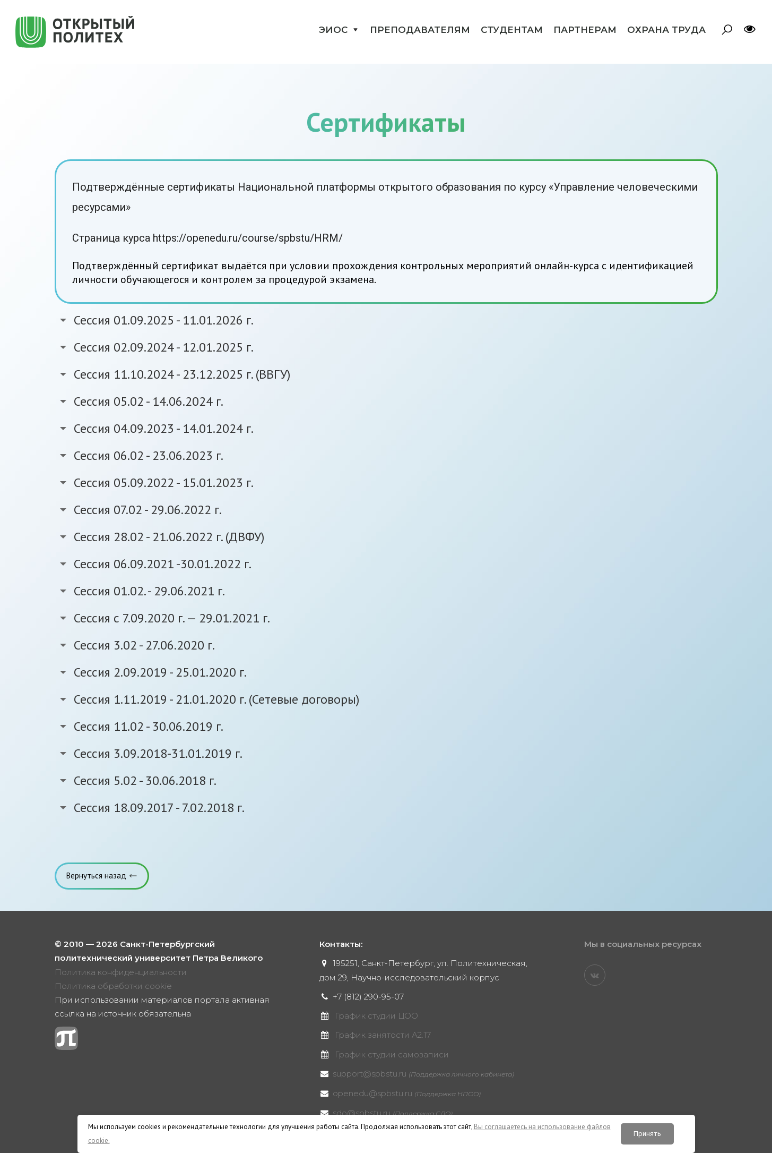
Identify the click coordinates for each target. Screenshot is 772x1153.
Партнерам (585, 29)
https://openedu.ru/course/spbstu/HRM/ (248, 238)
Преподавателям (420, 29)
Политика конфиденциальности (121, 972)
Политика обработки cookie (113, 986)
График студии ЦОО (376, 1016)
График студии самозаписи (392, 1054)
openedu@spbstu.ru (407, 1093)
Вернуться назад (96, 875)
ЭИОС (333, 29)
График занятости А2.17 (383, 1035)
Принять (647, 1134)
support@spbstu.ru (423, 1074)
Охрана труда (666, 29)
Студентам (512, 29)
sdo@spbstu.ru (393, 1113)
